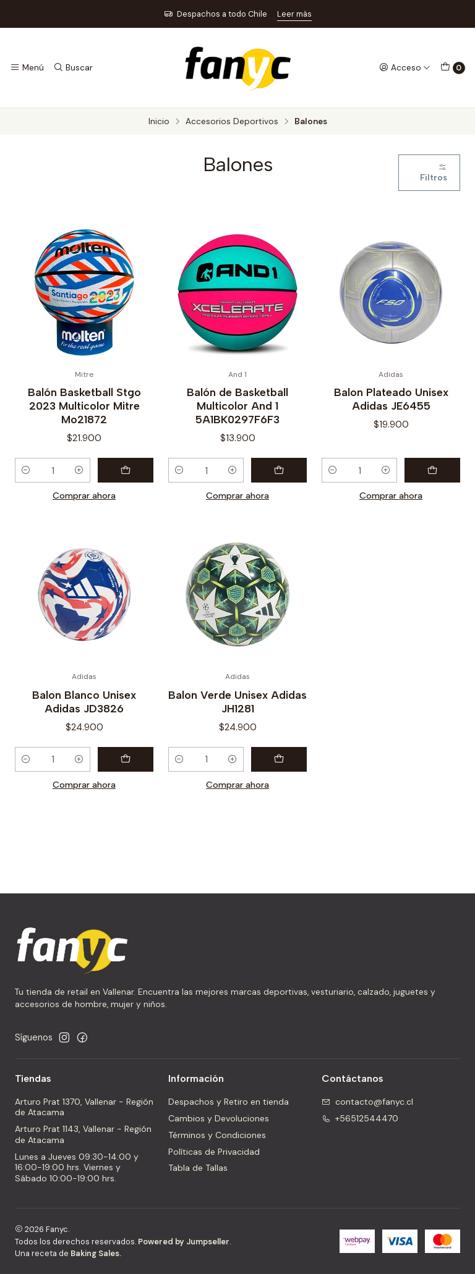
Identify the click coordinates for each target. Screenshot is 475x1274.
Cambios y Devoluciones (218, 1118)
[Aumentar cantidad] (79, 470)
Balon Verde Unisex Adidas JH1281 (237, 713)
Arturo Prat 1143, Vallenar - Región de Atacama (83, 1134)
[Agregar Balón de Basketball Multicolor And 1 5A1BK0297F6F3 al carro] (279, 470)
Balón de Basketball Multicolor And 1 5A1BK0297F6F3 (237, 406)
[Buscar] (72, 67)
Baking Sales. (96, 1253)
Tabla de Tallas (198, 1167)
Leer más (294, 14)
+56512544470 (360, 1118)
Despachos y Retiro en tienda (228, 1101)
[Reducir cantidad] (25, 470)
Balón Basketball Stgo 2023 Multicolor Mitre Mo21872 (84, 406)
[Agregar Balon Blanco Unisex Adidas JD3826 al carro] (125, 771)
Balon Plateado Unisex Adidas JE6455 (391, 399)
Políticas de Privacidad (214, 1151)
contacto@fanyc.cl (367, 1101)
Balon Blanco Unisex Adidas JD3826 (84, 713)
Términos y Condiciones (217, 1135)
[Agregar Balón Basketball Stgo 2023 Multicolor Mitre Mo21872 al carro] (125, 470)
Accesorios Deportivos (232, 121)
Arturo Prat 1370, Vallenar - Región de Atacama (84, 1107)
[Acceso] (405, 67)
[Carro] (453, 68)
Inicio (158, 121)
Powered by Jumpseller (183, 1241)
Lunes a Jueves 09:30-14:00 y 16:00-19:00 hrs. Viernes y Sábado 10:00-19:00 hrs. (77, 1167)
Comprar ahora (84, 495)
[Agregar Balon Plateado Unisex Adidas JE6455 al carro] (432, 470)
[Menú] (26, 67)
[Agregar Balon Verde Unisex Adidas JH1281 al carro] (279, 771)
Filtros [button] (433, 172)
